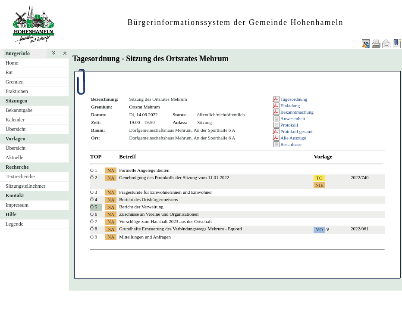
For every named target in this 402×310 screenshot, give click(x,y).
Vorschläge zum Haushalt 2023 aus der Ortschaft (165, 221)
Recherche (17, 167)
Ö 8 (93, 228)
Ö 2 (93, 177)
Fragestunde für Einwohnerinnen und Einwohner (165, 192)
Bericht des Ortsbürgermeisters (148, 199)
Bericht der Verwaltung (141, 206)
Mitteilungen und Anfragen (145, 236)
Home (12, 63)
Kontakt (15, 195)
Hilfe (11, 214)
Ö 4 (93, 199)
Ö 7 (93, 221)
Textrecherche (20, 177)
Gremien (15, 82)
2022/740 (360, 177)
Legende (14, 224)
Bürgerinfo (17, 53)
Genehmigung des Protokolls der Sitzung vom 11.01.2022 (174, 177)
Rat (9, 72)
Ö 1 (93, 170)
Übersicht (16, 129)
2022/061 (360, 228)
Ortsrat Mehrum (144, 106)
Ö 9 (93, 236)
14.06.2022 (147, 114)
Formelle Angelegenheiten (144, 170)
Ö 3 (93, 192)
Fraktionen (17, 91)
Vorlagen (15, 139)
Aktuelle (14, 158)
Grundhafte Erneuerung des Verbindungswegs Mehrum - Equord (180, 228)
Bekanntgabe (19, 110)
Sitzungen (17, 101)
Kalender (15, 120)
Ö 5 (93, 206)
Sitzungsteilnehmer (26, 186)
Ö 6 (93, 214)
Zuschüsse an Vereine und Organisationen (158, 214)
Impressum (17, 205)
